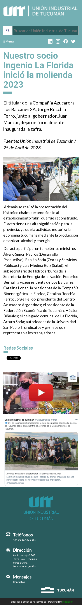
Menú (8, 41)
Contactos (19, 582)
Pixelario (67, 601)
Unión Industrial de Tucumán (41, 13)
